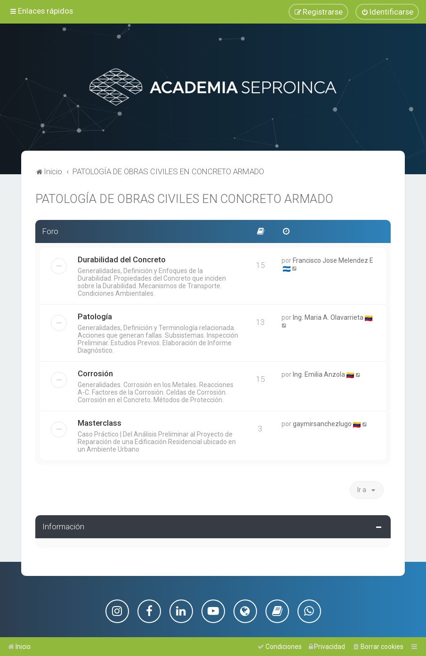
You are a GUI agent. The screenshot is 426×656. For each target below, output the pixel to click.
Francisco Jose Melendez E (333, 259)
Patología (95, 315)
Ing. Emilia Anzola (319, 373)
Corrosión (95, 372)
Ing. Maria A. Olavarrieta (328, 316)
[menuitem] (387, 12)
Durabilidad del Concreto (122, 258)
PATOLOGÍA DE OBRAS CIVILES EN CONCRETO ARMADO (184, 198)
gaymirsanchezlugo (322, 423)
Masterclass (99, 422)
